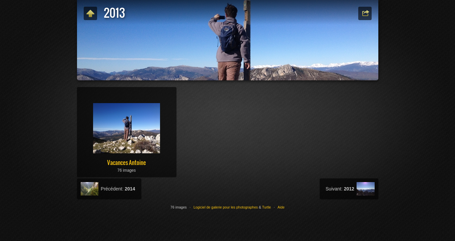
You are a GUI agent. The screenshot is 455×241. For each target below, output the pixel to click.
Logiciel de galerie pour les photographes (226, 207)
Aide (281, 207)
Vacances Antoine (126, 162)
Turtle (266, 207)
